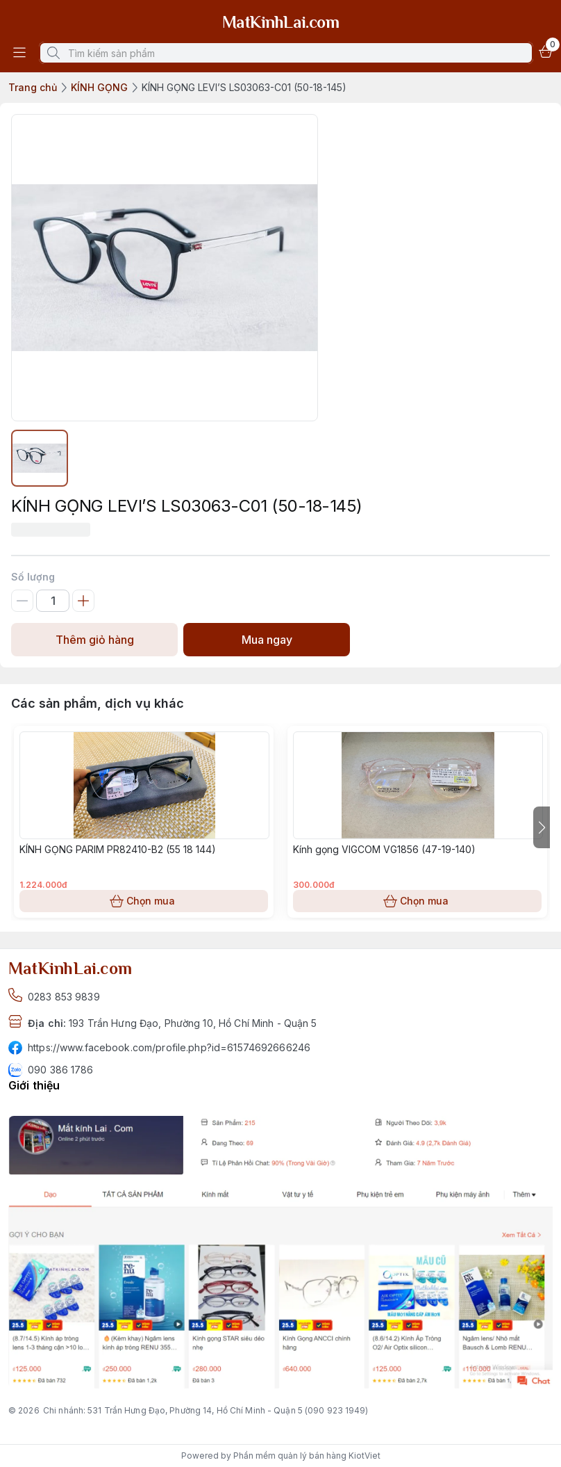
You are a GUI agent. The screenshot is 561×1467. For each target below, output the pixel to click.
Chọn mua (143, 901)
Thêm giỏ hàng (94, 639)
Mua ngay (266, 639)
